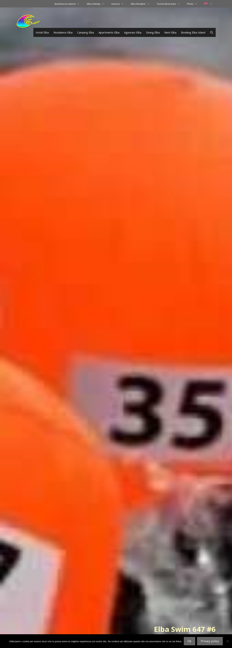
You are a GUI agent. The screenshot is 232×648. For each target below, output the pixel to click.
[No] (227, 641)
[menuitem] (208, 3)
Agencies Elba (132, 32)
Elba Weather (142, 3)
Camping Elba (85, 32)
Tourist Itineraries (170, 3)
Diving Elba (153, 32)
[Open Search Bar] (212, 32)
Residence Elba (62, 32)
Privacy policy (210, 641)
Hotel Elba (42, 32)
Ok (189, 641)
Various (119, 3)
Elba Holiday (97, 3)
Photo (194, 3)
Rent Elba (170, 32)
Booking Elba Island (193, 32)
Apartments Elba (109, 32)
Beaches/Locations (69, 3)
